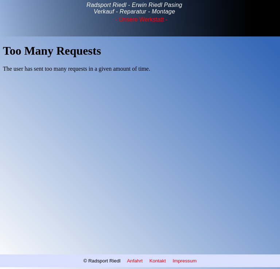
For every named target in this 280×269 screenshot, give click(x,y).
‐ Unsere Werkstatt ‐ (141, 19)
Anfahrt (135, 261)
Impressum (184, 261)
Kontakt (157, 261)
